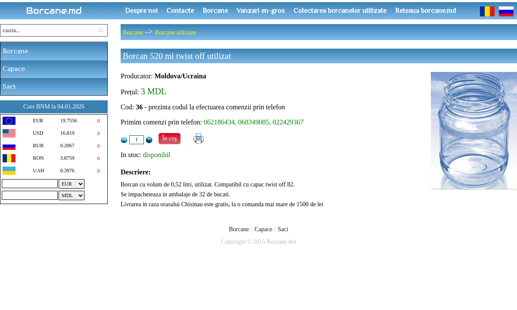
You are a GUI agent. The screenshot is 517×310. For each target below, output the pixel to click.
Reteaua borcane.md (425, 11)
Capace (14, 69)
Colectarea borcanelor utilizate (339, 11)
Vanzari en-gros (261, 11)
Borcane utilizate (175, 32)
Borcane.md (54, 10)
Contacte (180, 11)
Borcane (215, 11)
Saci (9, 86)
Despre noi (141, 11)
